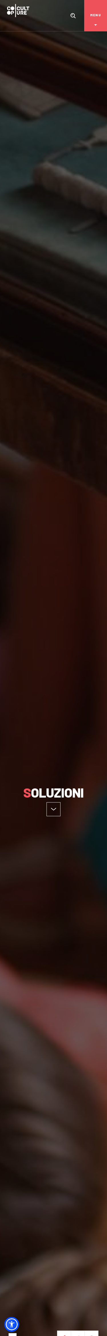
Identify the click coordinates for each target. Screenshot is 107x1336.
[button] (12, 1324)
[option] (53, 668)
